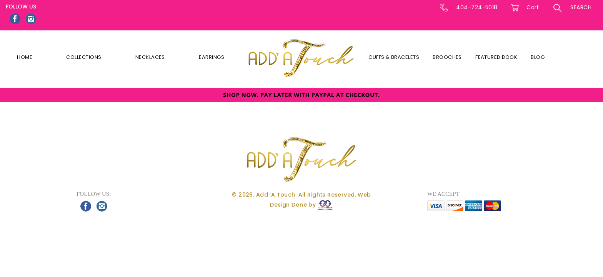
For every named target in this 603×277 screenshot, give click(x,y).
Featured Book (496, 57)
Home (24, 57)
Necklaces (150, 57)
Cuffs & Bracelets (393, 57)
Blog (538, 57)
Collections (83, 57)
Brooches (447, 57)
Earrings (211, 57)
